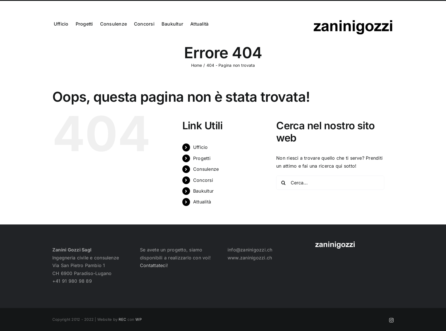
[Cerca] (283, 183)
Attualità (202, 202)
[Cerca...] (330, 183)
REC (122, 319)
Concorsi (203, 180)
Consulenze (206, 169)
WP (138, 319)
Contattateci (153, 265)
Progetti (201, 158)
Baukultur (203, 191)
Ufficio (200, 147)
